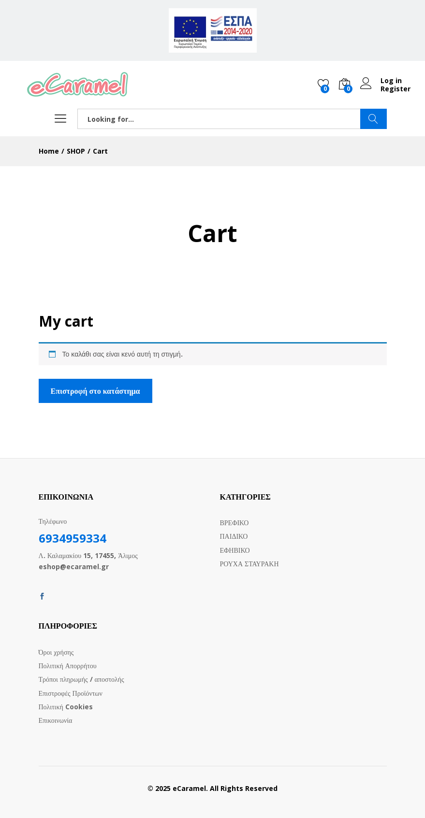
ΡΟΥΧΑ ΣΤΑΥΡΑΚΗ (249, 563)
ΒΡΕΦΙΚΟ (234, 522)
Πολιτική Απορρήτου (68, 665)
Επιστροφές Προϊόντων (71, 693)
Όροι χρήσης (56, 652)
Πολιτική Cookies (66, 706)
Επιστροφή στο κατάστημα (95, 391)
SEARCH (373, 119)
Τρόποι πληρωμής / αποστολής (81, 679)
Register (395, 89)
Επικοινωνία (56, 720)
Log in (381, 81)
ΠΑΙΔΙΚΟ (234, 536)
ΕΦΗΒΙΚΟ (235, 550)
